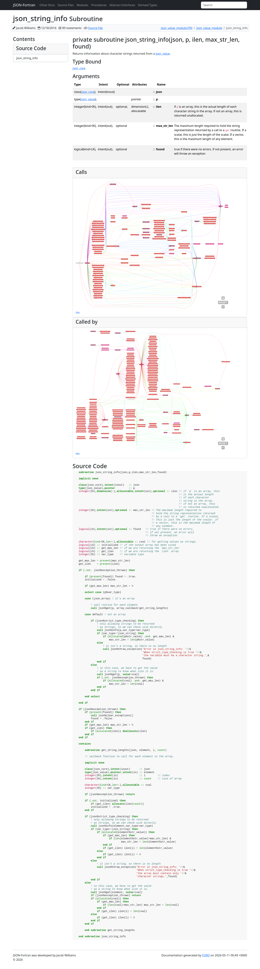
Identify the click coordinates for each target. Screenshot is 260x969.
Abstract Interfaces (122, 5)
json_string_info (27, 58)
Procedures (99, 5)
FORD (206, 955)
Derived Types (147, 5)
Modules (82, 5)
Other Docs (47, 5)
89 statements (72, 28)
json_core (79, 68)
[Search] (224, 5)
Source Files (66, 5)
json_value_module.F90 (176, 28)
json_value (163, 54)
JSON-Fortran (24, 5)
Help (78, 312)
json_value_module (209, 28)
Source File (95, 28)
